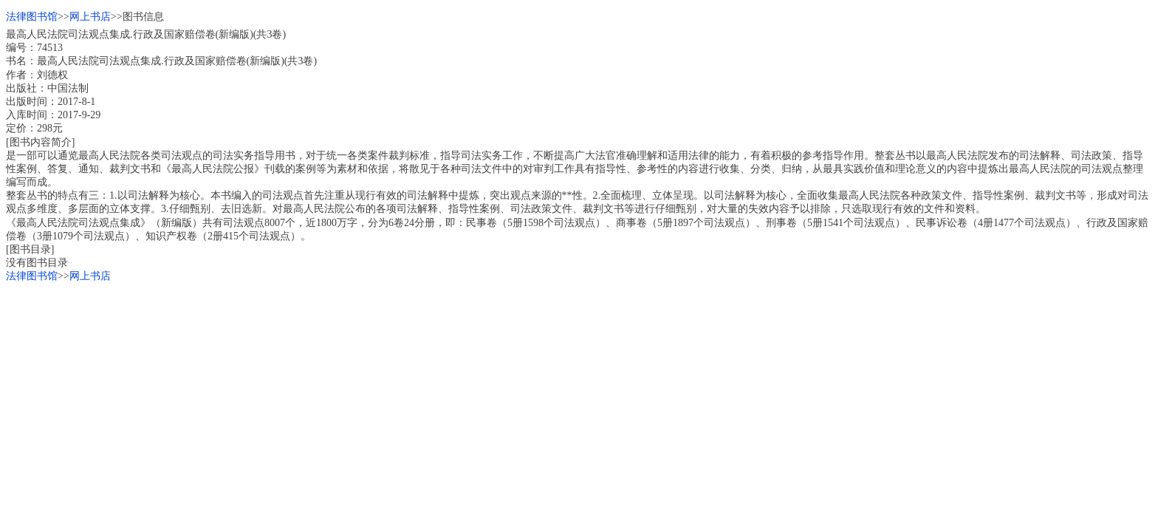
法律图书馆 (32, 16)
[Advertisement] (449, 387)
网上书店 (90, 16)
